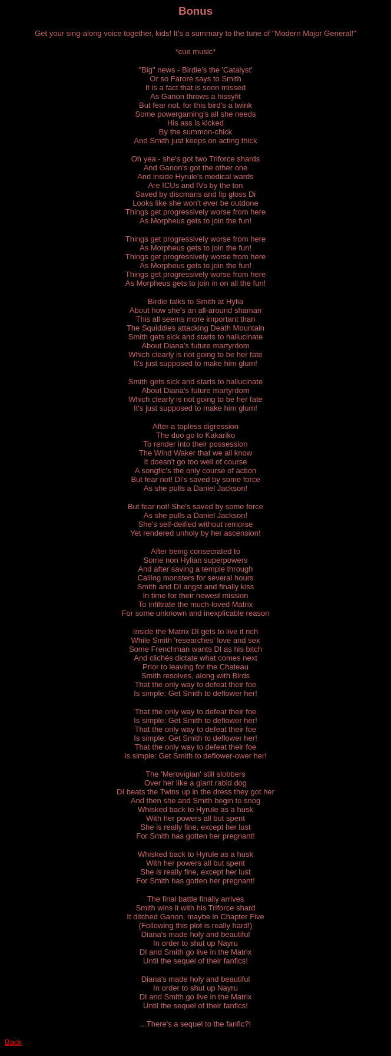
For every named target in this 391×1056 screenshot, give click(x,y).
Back (13, 1042)
